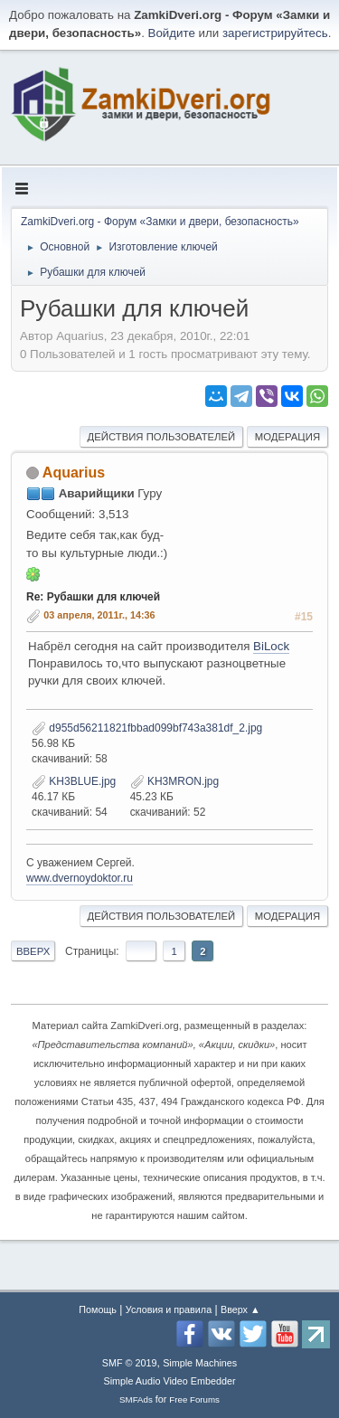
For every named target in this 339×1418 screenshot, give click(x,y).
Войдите (171, 33)
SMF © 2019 (129, 1362)
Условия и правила (169, 1309)
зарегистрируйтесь (275, 33)
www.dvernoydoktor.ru (79, 878)
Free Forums (194, 1399)
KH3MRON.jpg (175, 781)
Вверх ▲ (240, 1309)
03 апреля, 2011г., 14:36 (99, 615)
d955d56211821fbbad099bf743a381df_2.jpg (147, 728)
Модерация (287, 436)
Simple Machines (200, 1362)
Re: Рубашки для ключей (93, 597)
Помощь (98, 1309)
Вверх (33, 951)
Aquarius (73, 472)
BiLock (271, 646)
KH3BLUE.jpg (74, 781)
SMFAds (136, 1399)
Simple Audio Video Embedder (169, 1380)
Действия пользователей (162, 436)
